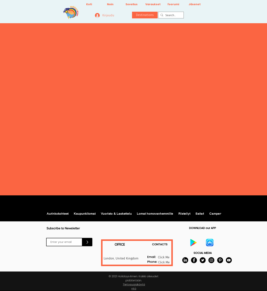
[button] (145, 15)
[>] (87, 242)
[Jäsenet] (194, 4)
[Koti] (89, 4)
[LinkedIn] (185, 260)
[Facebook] (194, 260)
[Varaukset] (153, 4)
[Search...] (170, 15)
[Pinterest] (220, 260)
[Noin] (110, 4)
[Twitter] (203, 260)
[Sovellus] (131, 4)
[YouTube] (229, 260)
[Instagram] (211, 260)
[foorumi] (173, 4)
